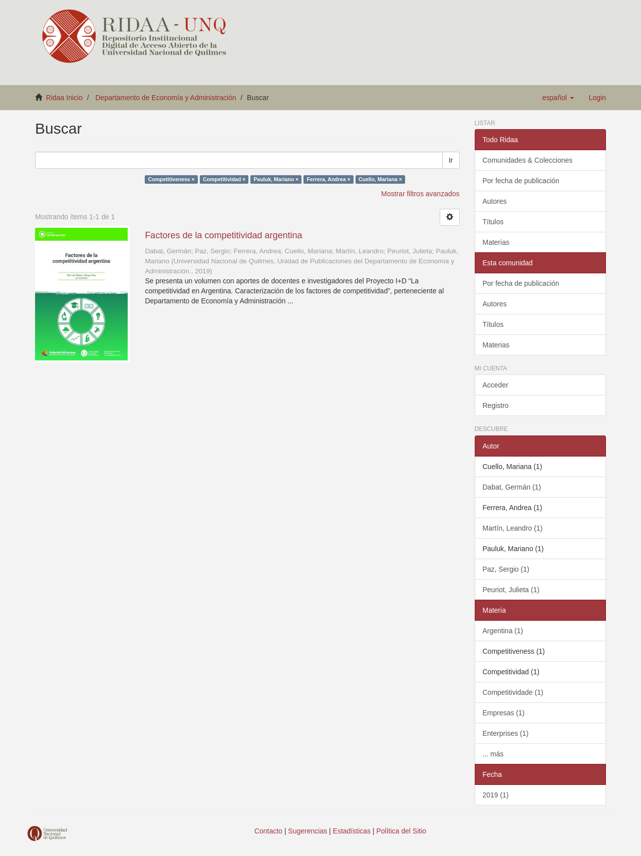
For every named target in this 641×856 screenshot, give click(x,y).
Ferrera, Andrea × (329, 179)
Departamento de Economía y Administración (166, 98)
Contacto (268, 831)
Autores (495, 201)
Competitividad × (224, 179)
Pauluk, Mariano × (276, 179)
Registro (496, 405)
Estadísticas (352, 831)
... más (493, 754)
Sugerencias (307, 831)
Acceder (495, 385)
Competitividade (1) (513, 692)
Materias (496, 242)
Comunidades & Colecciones (528, 160)
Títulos (493, 222)
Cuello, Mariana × (380, 179)
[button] (558, 97)
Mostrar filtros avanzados (420, 194)
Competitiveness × (171, 179)
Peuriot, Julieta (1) (511, 590)
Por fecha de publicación (521, 181)
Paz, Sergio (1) (506, 569)
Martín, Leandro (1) (513, 528)
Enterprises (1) (506, 733)
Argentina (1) (503, 631)
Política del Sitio (402, 831)
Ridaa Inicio (64, 98)
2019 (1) (496, 795)
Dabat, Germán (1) (512, 487)
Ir (451, 160)
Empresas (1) (504, 713)
